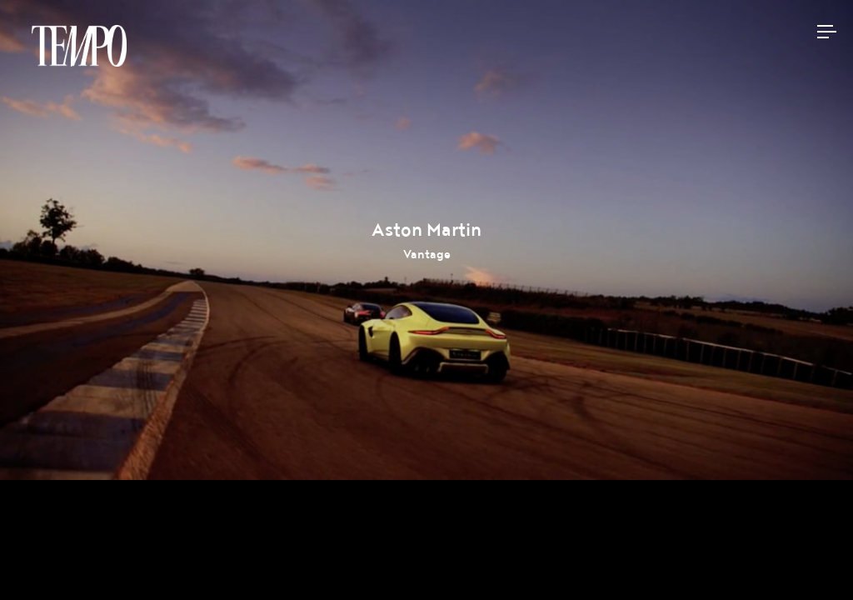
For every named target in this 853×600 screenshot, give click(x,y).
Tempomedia (79, 46)
